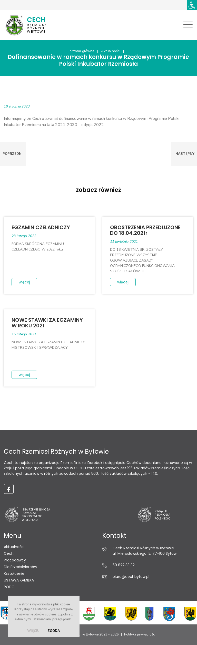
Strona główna (82, 51)
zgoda (53, 631)
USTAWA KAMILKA (19, 580)
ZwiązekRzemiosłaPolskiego (162, 515)
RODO (9, 586)
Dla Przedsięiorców (20, 566)
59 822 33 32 (124, 565)
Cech (9, 553)
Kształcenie (14, 573)
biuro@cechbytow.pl (131, 576)
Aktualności (110, 51)
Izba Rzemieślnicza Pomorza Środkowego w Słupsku (36, 514)
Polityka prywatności (139, 634)
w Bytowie (43, 24)
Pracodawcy (15, 560)
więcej (33, 631)
